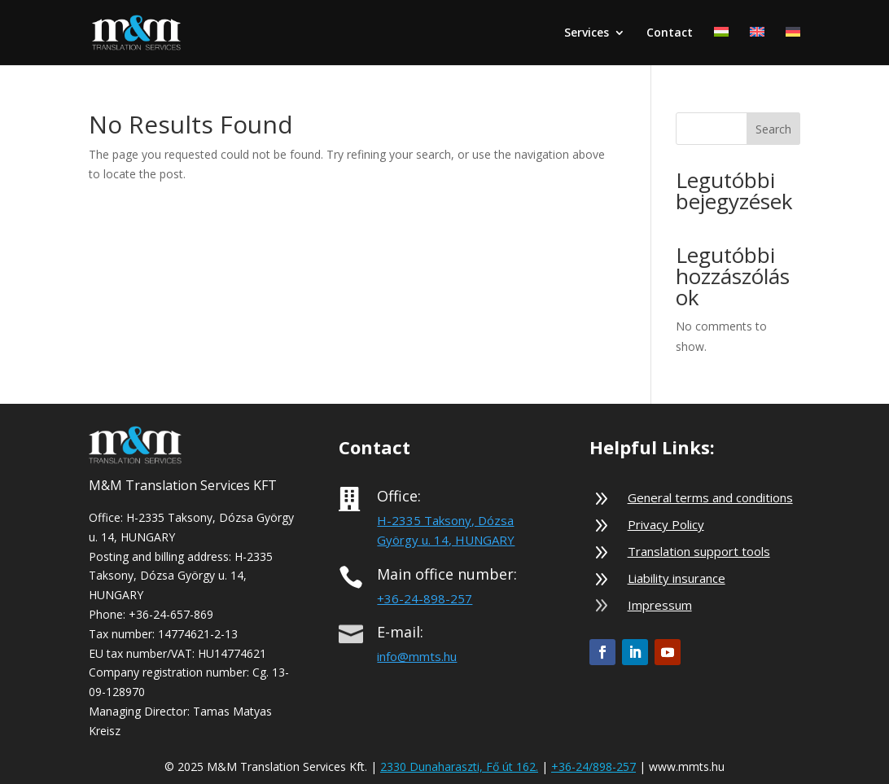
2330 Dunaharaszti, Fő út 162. (459, 766)
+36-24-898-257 (424, 598)
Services (586, 33)
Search (773, 129)
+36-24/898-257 (593, 766)
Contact (669, 33)
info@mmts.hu (417, 656)
